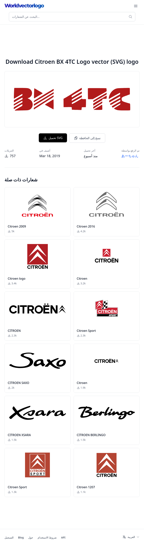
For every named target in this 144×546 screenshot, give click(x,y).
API (63, 537)
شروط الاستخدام (47, 537)
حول (30, 537)
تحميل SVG (52, 138)
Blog (21, 537)
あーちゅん (129, 156)
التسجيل (9, 537)
